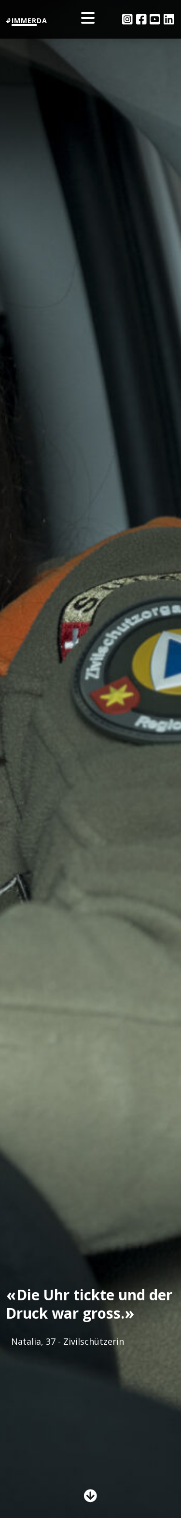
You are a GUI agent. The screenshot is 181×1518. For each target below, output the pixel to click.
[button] (90, 1497)
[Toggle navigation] (90, 19)
